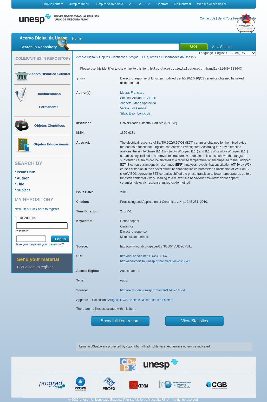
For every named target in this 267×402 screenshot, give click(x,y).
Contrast (162, 4)
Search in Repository (39, 47)
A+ (131, 4)
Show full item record (120, 321)
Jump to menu (79, 4)
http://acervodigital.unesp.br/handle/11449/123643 (155, 261)
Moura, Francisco (132, 93)
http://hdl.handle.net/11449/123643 (144, 256)
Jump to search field (109, 4)
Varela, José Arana (133, 108)
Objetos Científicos (112, 57)
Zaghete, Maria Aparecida (138, 103)
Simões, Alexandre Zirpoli (137, 98)
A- (140, 4)
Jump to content (52, 4)
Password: (22, 231)
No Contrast (182, 4)
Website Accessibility (211, 4)
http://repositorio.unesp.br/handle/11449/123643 (153, 290)
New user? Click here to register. (37, 209)
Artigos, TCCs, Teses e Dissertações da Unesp (161, 57)
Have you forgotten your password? (39, 244)
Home (77, 38)
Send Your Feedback (232, 18)
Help (252, 18)
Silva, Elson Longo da (135, 113)
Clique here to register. (35, 267)
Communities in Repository (43, 58)
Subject (23, 190)
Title (20, 184)
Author (23, 178)
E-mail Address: (25, 218)
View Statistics (194, 321)
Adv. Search (222, 47)
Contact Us (207, 18)
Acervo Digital (86, 57)
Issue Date (26, 172)
